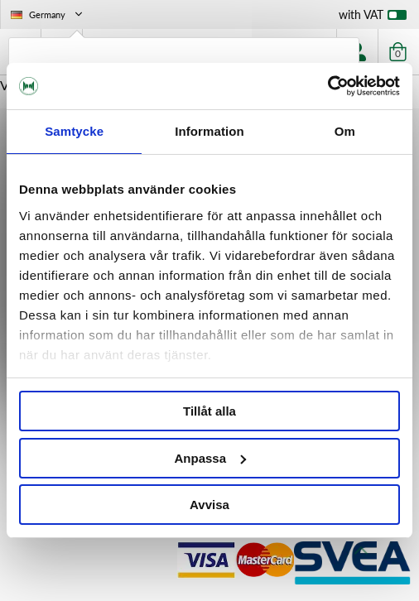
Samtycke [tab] (74, 131)
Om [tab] (345, 131)
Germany (48, 14)
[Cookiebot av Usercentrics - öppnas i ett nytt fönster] (327, 86)
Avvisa (209, 505)
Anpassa (210, 458)
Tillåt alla (209, 411)
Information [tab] (209, 131)
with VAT (373, 18)
